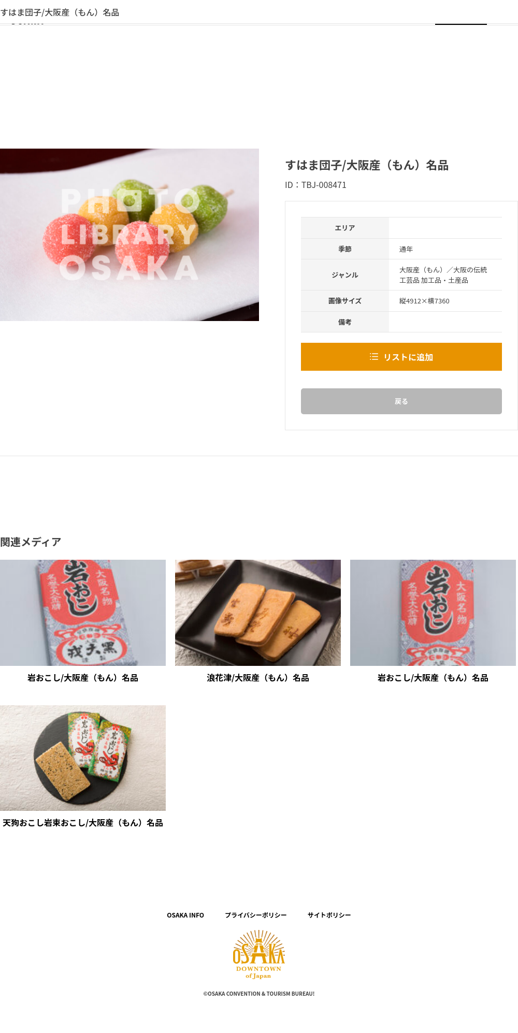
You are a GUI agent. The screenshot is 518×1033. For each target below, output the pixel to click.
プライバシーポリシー (256, 914)
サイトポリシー (329, 914)
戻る (401, 401)
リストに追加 (408, 357)
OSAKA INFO (185, 914)
